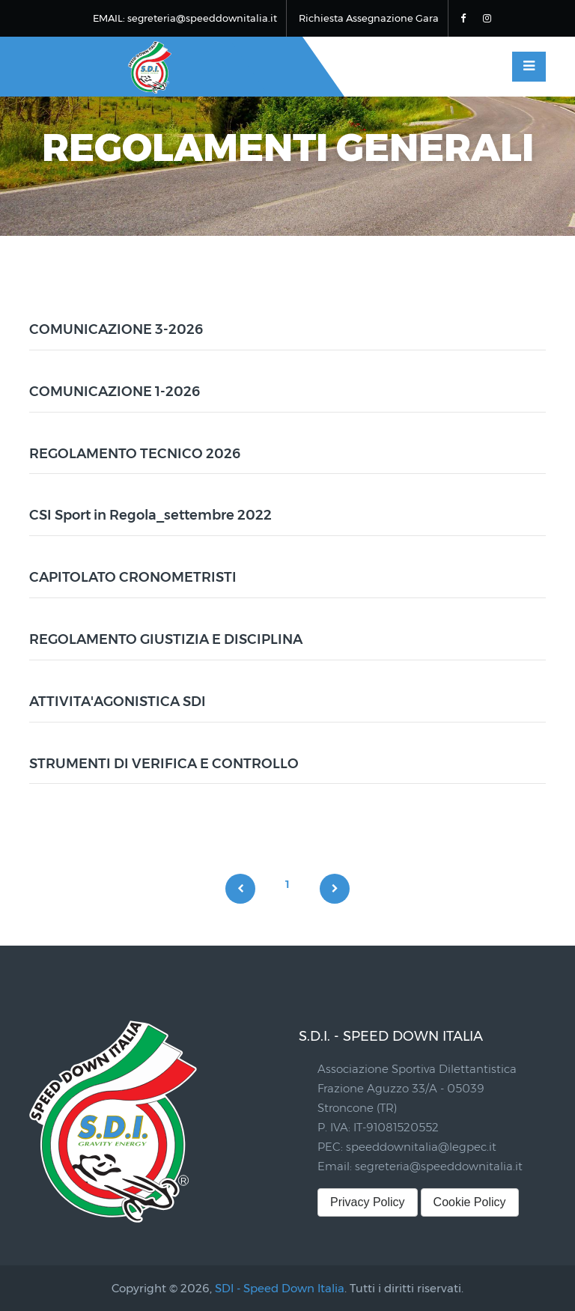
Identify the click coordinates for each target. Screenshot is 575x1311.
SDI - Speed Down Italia (279, 1288)
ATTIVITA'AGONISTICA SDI (117, 701)
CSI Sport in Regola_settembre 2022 (150, 515)
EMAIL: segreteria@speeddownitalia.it (185, 18)
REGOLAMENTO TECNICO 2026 (134, 453)
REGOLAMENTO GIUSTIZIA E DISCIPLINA (165, 639)
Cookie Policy (469, 1202)
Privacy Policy (367, 1202)
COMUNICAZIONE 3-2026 (116, 329)
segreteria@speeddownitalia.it (439, 1166)
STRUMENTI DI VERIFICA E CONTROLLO (164, 763)
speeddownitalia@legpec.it (421, 1147)
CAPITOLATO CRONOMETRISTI (133, 577)
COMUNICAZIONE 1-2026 (114, 391)
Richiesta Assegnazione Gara (369, 18)
